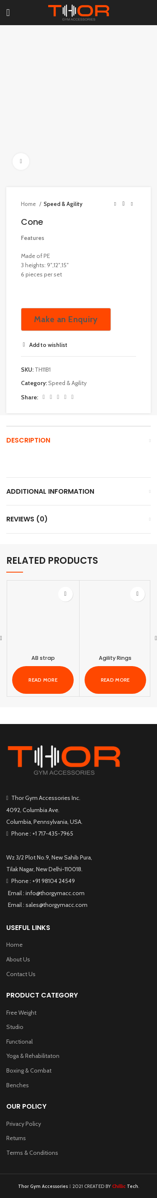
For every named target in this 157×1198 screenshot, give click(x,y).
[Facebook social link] (43, 397)
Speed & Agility (63, 204)
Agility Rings (115, 658)
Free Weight (21, 1012)
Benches (17, 1085)
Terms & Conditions (32, 1152)
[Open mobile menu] (8, 12)
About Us (18, 959)
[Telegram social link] (72, 397)
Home (29, 204)
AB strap (43, 658)
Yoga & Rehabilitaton (32, 1056)
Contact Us (21, 974)
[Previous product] (115, 204)
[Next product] (132, 204)
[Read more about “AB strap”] (43, 680)
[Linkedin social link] (65, 397)
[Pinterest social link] (58, 397)
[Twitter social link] (50, 397)
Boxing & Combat (28, 1070)
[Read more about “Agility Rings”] (115, 680)
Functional (19, 1041)
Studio (14, 1027)
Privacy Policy (23, 1124)
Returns (16, 1138)
